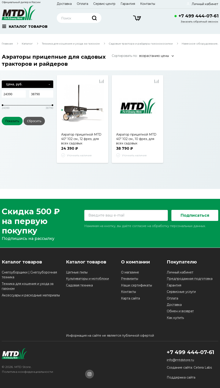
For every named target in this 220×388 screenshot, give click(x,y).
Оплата (82, 4)
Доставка (64, 4)
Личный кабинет (180, 272)
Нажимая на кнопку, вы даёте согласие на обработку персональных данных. (145, 226)
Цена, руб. (14, 84)
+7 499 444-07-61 (198, 16)
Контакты (147, 4)
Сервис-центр (104, 4)
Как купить (175, 318)
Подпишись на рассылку (28, 238)
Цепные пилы (77, 272)
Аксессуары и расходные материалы (31, 295)
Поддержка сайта (181, 377)
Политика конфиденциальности (27, 372)
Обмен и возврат (180, 311)
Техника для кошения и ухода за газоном (71, 43)
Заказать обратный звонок (199, 21)
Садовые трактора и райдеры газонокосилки (141, 43)
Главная (7, 43)
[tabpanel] (82, 106)
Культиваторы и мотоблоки (87, 279)
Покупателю (182, 262)
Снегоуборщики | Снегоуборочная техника (29, 274)
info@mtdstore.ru (180, 360)
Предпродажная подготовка (190, 279)
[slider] (2, 105)
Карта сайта (130, 298)
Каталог (27, 43)
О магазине (130, 272)
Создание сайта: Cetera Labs (189, 367)
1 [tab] (62, 110)
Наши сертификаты (136, 285)
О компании (135, 262)
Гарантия (128, 4)
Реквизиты (129, 279)
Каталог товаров (22, 262)
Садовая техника (79, 285)
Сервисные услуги (181, 292)
